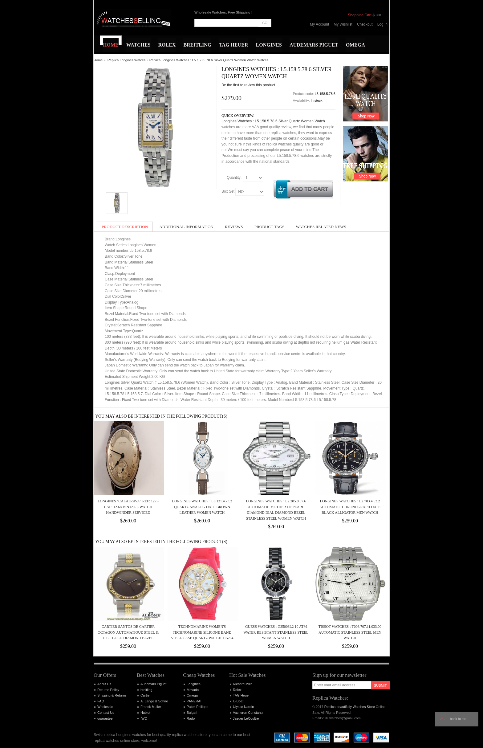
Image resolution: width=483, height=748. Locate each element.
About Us (104, 684)
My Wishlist (343, 24)
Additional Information (186, 226)
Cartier (145, 695)
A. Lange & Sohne (154, 701)
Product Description (125, 226)
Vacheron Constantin (248, 712)
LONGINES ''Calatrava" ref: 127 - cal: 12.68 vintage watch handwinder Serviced (128, 507)
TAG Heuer (241, 695)
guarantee (105, 718)
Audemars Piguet (153, 684)
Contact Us (105, 712)
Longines (194, 684)
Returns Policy (108, 690)
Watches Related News (321, 226)
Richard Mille (243, 684)
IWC (143, 718)
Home (98, 60)
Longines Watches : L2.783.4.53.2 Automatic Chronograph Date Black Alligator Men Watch (349, 507)
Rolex (237, 690)
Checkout (365, 24)
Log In (382, 24)
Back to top (458, 719)
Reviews (234, 226)
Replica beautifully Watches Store (349, 707)
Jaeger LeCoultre (246, 718)
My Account (319, 24)
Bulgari (192, 712)
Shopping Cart (359, 15)
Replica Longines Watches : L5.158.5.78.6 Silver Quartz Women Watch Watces (209, 60)
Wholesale (105, 707)
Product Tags (269, 226)
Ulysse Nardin (243, 707)
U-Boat (238, 701)
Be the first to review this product (248, 85)
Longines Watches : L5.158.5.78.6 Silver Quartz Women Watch (273, 121)
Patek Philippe (197, 707)
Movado (193, 690)
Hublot (145, 712)
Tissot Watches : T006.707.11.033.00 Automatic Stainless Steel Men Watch (350, 632)
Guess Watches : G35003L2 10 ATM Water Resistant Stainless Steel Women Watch (276, 632)
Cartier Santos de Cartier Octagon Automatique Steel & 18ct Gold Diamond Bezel (128, 632)
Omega (192, 695)
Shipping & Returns (112, 695)
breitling (146, 690)
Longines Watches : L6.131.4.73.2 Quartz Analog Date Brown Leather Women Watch (202, 507)
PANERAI (194, 701)
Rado (191, 718)
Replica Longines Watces (127, 60)
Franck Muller (150, 707)
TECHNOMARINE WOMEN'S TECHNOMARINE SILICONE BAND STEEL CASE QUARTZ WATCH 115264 (202, 632)
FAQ (100, 701)
